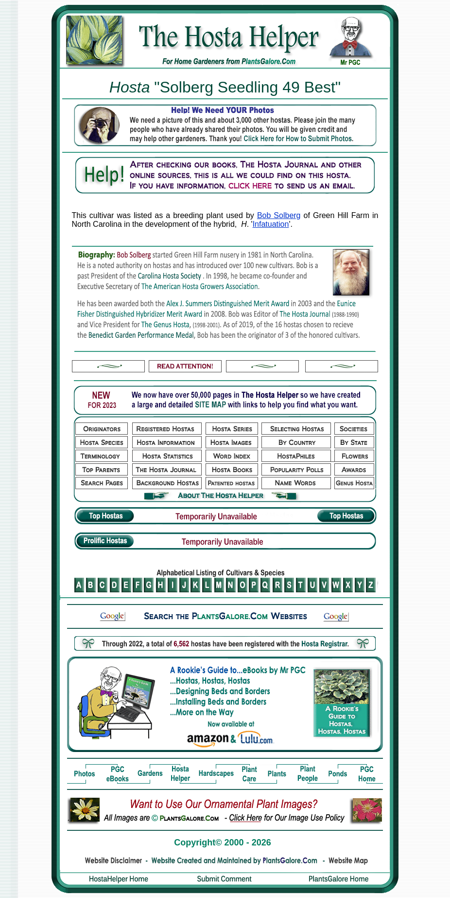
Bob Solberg (279, 215)
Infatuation (271, 224)
